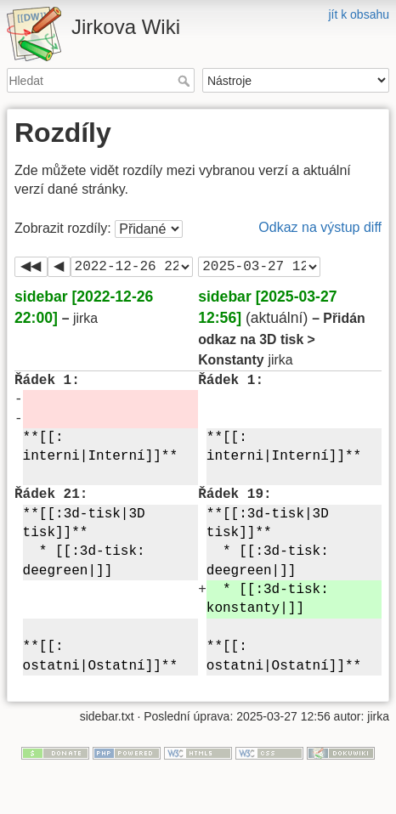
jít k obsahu (358, 14)
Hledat (186, 81)
